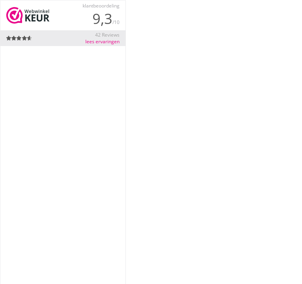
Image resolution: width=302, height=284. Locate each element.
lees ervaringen (102, 41)
